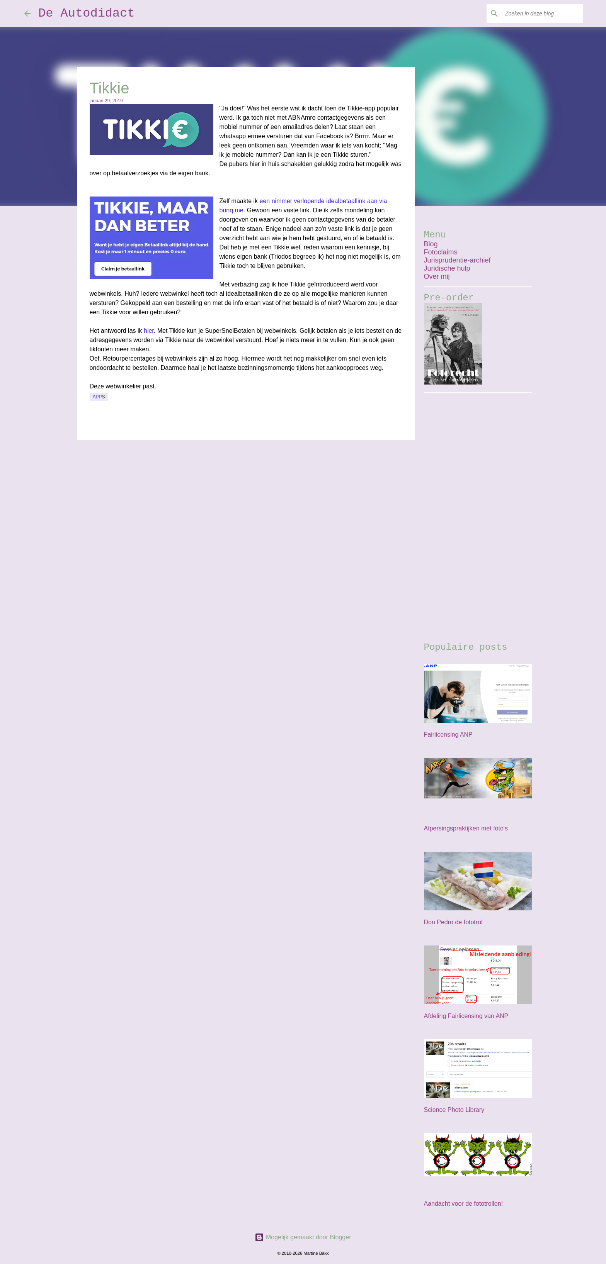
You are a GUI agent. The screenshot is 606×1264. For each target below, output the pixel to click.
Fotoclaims (441, 252)
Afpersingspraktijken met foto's (466, 828)
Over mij (437, 276)
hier (149, 330)
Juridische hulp (447, 268)
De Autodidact (86, 13)
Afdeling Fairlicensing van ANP (466, 1016)
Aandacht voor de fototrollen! (463, 1203)
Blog (431, 244)
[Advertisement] (478, 514)
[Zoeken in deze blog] (542, 13)
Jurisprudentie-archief (457, 260)
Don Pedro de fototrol (453, 922)
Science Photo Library (454, 1109)
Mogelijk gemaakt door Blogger (303, 1237)
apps (99, 397)
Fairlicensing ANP (448, 734)
